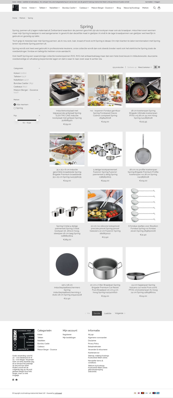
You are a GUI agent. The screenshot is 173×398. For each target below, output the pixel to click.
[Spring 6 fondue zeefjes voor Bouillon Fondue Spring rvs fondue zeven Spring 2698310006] (143, 206)
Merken (145, 8)
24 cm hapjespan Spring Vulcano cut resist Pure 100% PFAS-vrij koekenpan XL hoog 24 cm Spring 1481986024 (143, 289)
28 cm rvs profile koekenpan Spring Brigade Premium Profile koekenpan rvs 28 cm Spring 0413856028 (143, 174)
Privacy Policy (93, 344)
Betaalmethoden (94, 347)
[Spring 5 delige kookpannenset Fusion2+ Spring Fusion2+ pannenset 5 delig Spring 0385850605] (105, 149)
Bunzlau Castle (21, 83)
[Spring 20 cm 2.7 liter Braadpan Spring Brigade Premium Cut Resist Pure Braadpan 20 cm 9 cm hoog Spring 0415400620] (105, 265)
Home (24, 8)
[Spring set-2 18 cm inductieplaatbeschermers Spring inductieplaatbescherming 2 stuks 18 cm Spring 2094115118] (67, 265)
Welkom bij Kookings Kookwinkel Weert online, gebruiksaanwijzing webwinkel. (98, 369)
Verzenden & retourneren (97, 350)
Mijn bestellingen (69, 338)
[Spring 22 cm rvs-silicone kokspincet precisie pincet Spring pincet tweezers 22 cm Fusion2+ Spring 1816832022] (105, 206)
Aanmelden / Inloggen (152, 2)
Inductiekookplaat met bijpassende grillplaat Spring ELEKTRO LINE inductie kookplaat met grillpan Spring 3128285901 (67, 116)
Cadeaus (18, 86)
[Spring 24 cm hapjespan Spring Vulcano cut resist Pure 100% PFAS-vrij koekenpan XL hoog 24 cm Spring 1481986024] (143, 265)
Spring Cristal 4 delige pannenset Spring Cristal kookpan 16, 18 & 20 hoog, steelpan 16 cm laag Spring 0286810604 (67, 231)
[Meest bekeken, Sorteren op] (144, 67)
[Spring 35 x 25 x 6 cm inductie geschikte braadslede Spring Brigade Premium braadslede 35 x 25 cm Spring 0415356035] (67, 149)
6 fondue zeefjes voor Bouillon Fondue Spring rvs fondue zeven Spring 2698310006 (143, 229)
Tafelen (17, 76)
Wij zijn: (91, 335)
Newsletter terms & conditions (95, 362)
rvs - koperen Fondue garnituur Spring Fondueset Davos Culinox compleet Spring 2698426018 (105, 115)
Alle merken (22, 104)
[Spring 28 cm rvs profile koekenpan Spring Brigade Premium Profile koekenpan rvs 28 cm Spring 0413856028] (143, 149)
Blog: (119, 8)
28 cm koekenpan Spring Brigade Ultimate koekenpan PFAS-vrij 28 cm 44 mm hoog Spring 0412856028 (143, 115)
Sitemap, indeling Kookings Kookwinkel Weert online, (98, 357)
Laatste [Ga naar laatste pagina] (107, 314)
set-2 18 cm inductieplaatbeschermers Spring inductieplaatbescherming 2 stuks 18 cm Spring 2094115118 (67, 290)
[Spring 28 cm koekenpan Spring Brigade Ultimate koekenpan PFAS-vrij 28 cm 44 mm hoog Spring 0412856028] (143, 90)
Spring (19, 108)
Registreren (67, 335)
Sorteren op (131, 67)
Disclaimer (92, 341)
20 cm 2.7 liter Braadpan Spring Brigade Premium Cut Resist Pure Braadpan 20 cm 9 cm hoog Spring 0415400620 (105, 289)
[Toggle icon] (154, 8)
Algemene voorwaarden (97, 338)
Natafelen (18, 80)
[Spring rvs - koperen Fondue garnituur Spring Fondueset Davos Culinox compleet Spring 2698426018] (105, 90)
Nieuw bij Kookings (132, 8)
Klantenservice (93, 353)
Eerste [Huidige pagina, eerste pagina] (96, 314)
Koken (17, 73)
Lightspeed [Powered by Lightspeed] (58, 394)
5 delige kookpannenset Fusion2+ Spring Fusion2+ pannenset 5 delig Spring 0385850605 (105, 174)
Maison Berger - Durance (26, 90)
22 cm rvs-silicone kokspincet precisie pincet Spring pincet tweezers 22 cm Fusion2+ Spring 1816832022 (105, 230)
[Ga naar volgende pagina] (121, 313)
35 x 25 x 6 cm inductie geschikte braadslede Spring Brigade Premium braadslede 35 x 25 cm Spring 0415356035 (67, 174)
